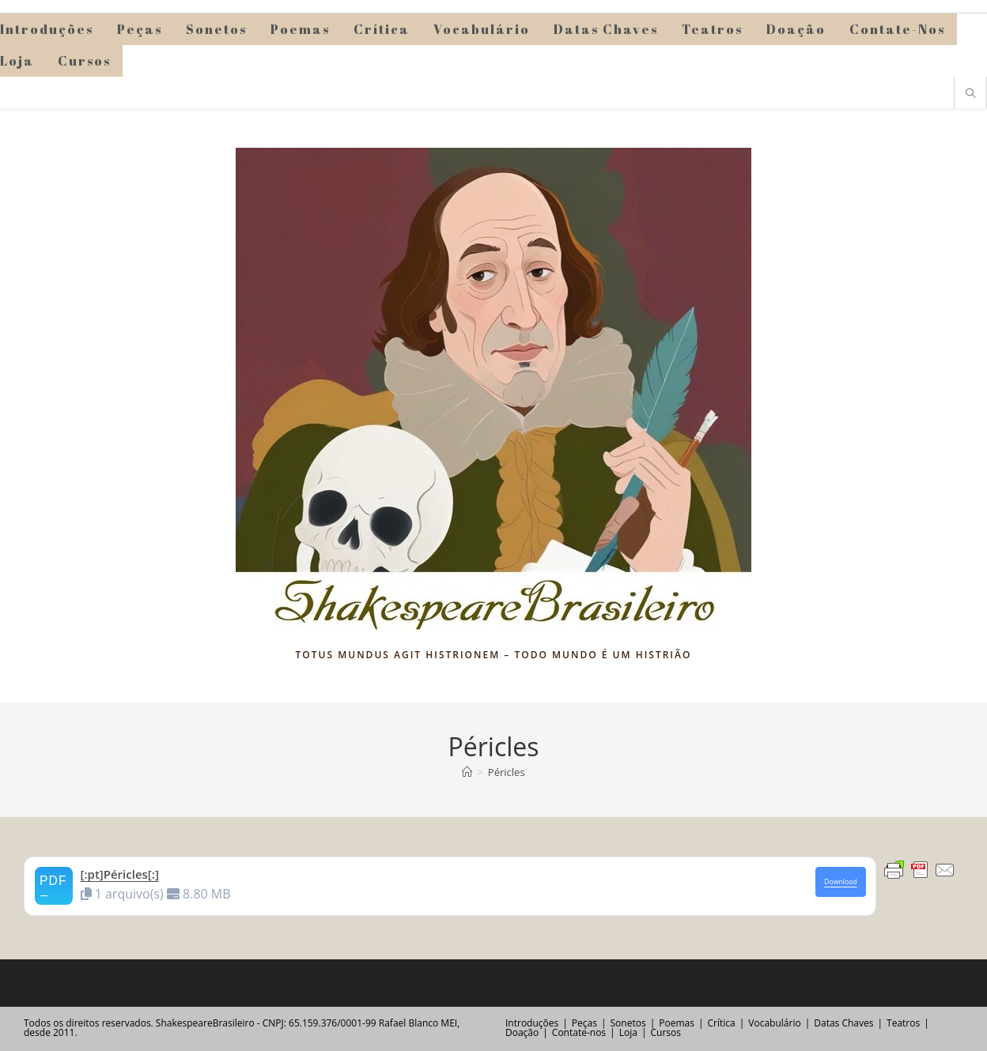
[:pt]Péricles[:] (120, 874)
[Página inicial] (467, 772)
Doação (522, 1032)
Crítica (722, 1023)
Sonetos (628, 1023)
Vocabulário (774, 1023)
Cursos (665, 1032)
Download (840, 882)
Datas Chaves (843, 1023)
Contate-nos (579, 1032)
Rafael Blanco (408, 1023)
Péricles (506, 772)
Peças (584, 1023)
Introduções (531, 1023)
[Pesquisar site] (970, 94)
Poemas (676, 1023)
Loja (628, 1032)
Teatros (903, 1023)
